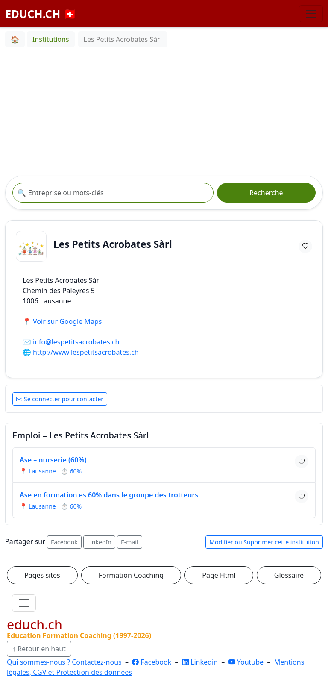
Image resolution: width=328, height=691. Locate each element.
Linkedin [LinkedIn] (201, 662)
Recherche (266, 192)
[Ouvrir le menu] (24, 603)
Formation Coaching (131, 575)
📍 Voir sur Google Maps (62, 321)
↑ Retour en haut (39, 648)
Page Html (218, 575)
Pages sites (42, 575)
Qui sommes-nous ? (38, 662)
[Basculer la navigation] (311, 13)
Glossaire (289, 575)
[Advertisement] (164, 111)
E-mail (129, 542)
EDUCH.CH (41, 13)
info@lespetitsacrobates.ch (76, 342)
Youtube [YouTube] (247, 662)
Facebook (64, 542)
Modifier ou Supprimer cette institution (264, 542)
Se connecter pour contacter (59, 398)
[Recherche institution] (113, 193)
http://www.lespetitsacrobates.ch (86, 352)
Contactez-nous (97, 662)
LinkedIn (99, 542)
